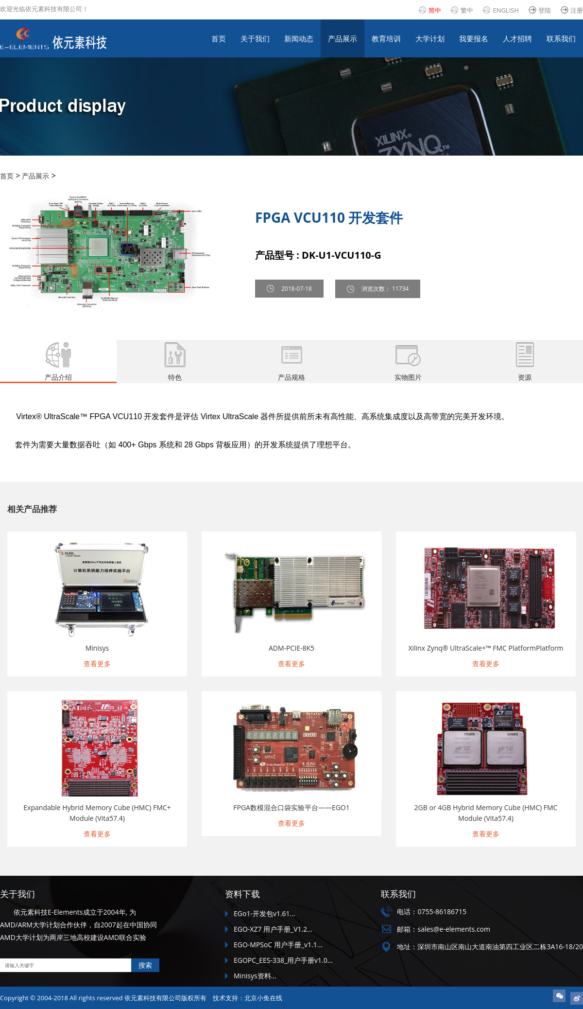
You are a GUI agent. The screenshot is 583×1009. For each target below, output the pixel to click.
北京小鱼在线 (263, 997)
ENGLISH (506, 10)
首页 (218, 38)
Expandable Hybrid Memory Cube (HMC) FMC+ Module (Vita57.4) (97, 813)
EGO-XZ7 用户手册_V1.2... (273, 929)
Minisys (97, 648)
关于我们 (255, 38)
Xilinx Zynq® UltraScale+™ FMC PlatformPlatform (485, 648)
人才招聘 (517, 38)
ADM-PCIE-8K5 (291, 648)
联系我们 (561, 38)
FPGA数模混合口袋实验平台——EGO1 (291, 807)
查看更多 (97, 663)
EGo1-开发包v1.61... (264, 913)
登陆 (544, 10)
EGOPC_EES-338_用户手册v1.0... (283, 960)
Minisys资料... (255, 975)
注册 (576, 10)
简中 (435, 10)
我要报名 (473, 38)
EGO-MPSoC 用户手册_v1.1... (278, 944)
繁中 (467, 10)
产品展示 (342, 38)
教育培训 (386, 38)
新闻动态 (298, 38)
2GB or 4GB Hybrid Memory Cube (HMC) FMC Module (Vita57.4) (486, 813)
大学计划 (430, 38)
